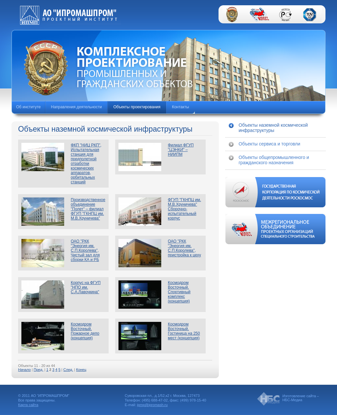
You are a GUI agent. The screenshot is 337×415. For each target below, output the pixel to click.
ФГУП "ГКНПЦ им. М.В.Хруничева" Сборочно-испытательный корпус (184, 208)
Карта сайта (28, 405)
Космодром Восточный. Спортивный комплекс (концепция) (179, 291)
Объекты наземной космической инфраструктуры (273, 127)
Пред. (38, 370)
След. (68, 370)
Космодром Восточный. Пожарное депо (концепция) (85, 331)
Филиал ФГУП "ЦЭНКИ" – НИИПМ (181, 150)
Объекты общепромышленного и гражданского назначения (274, 160)
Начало (24, 370)
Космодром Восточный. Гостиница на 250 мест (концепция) (184, 331)
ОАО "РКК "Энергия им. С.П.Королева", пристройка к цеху (184, 248)
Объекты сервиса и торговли (269, 143)
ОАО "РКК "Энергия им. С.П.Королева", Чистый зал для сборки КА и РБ (85, 250)
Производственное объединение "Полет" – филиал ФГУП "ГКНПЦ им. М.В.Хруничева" (88, 208)
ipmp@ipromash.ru (152, 405)
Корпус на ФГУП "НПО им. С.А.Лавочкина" (86, 287)
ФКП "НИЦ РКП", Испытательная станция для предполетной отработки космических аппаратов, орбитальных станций (86, 163)
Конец (81, 370)
